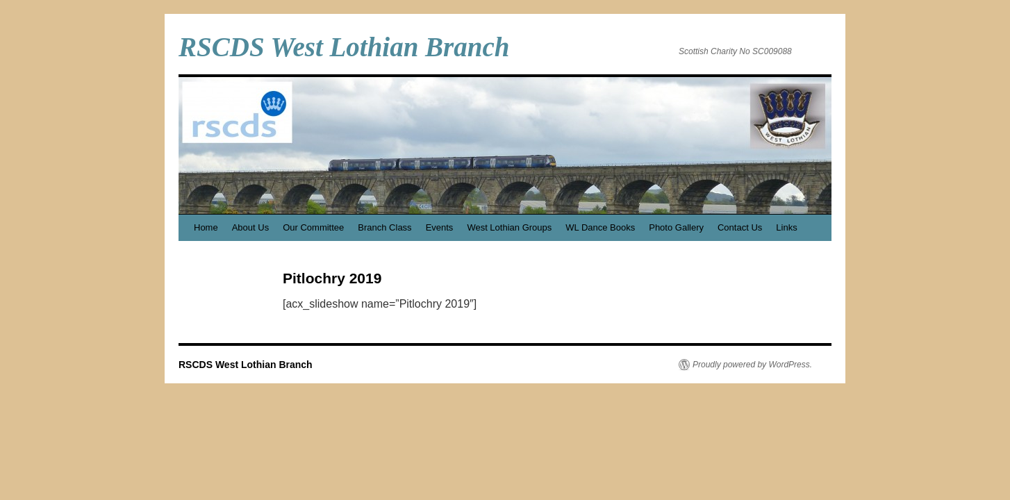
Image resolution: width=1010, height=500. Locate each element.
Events (440, 227)
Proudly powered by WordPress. (752, 364)
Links (786, 227)
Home (206, 227)
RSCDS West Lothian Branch (344, 47)
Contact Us (740, 227)
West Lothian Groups (509, 227)
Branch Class (384, 227)
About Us (250, 227)
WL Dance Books (600, 227)
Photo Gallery (676, 227)
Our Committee (313, 227)
